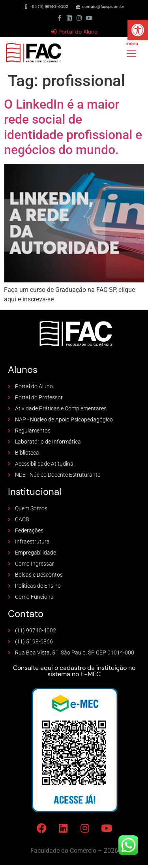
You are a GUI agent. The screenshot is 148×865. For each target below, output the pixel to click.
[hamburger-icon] (131, 54)
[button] (137, 30)
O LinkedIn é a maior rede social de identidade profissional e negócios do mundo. (73, 127)
